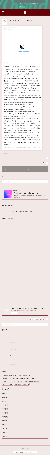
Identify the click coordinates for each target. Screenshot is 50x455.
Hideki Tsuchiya (16, 147)
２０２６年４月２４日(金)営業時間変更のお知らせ (23, 340)
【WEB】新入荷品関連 (31, 381)
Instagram (24, 378)
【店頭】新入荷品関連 (10, 375)
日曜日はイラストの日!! (10, 378)
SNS (34, 378)
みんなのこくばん (25, 375)
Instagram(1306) (5, 153)
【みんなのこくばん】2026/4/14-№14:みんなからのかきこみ (25, 362)
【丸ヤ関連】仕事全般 (22, 384)
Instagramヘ (25, 296)
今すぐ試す (22, 6)
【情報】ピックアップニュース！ (12, 381)
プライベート (7, 384)
